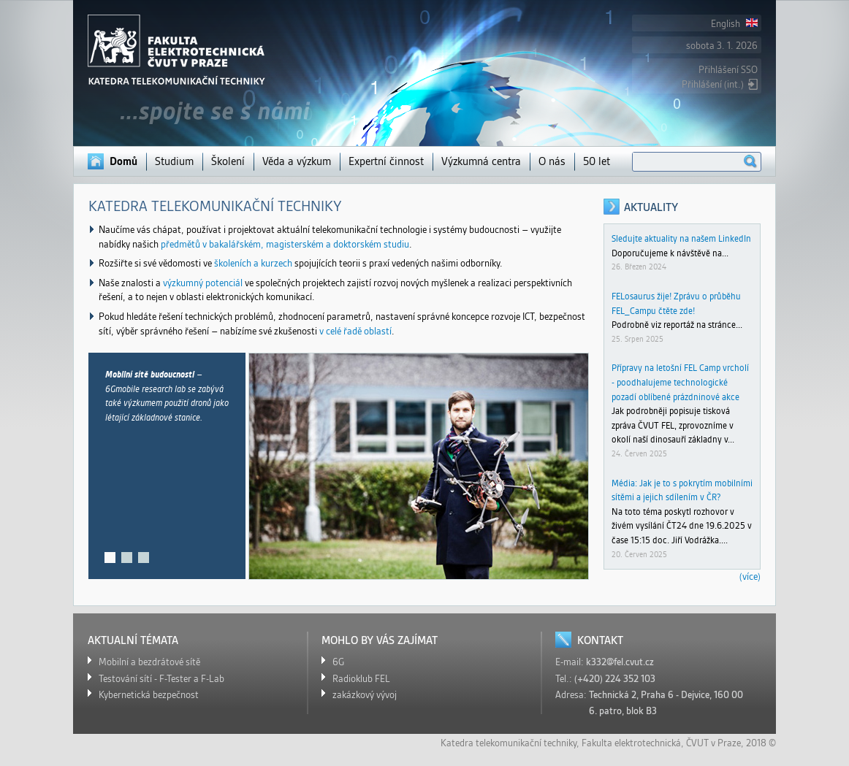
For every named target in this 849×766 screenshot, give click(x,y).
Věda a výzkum (296, 161)
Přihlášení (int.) (713, 84)
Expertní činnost (386, 161)
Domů (123, 161)
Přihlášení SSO (728, 69)
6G (338, 661)
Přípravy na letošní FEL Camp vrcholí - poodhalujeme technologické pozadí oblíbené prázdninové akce (680, 382)
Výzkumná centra (481, 161)
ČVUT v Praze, (715, 743)
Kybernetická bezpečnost (149, 694)
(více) (750, 576)
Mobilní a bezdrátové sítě (149, 661)
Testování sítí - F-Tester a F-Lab (161, 678)
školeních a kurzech (253, 263)
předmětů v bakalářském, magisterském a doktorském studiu (285, 244)
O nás (552, 161)
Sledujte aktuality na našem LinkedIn (681, 238)
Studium (174, 161)
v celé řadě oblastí (355, 331)
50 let (596, 161)
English (734, 23)
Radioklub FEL (361, 678)
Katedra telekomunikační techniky (508, 743)
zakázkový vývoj (364, 694)
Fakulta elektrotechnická (631, 743)
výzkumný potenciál (203, 282)
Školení (228, 161)
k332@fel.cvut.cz (620, 661)
